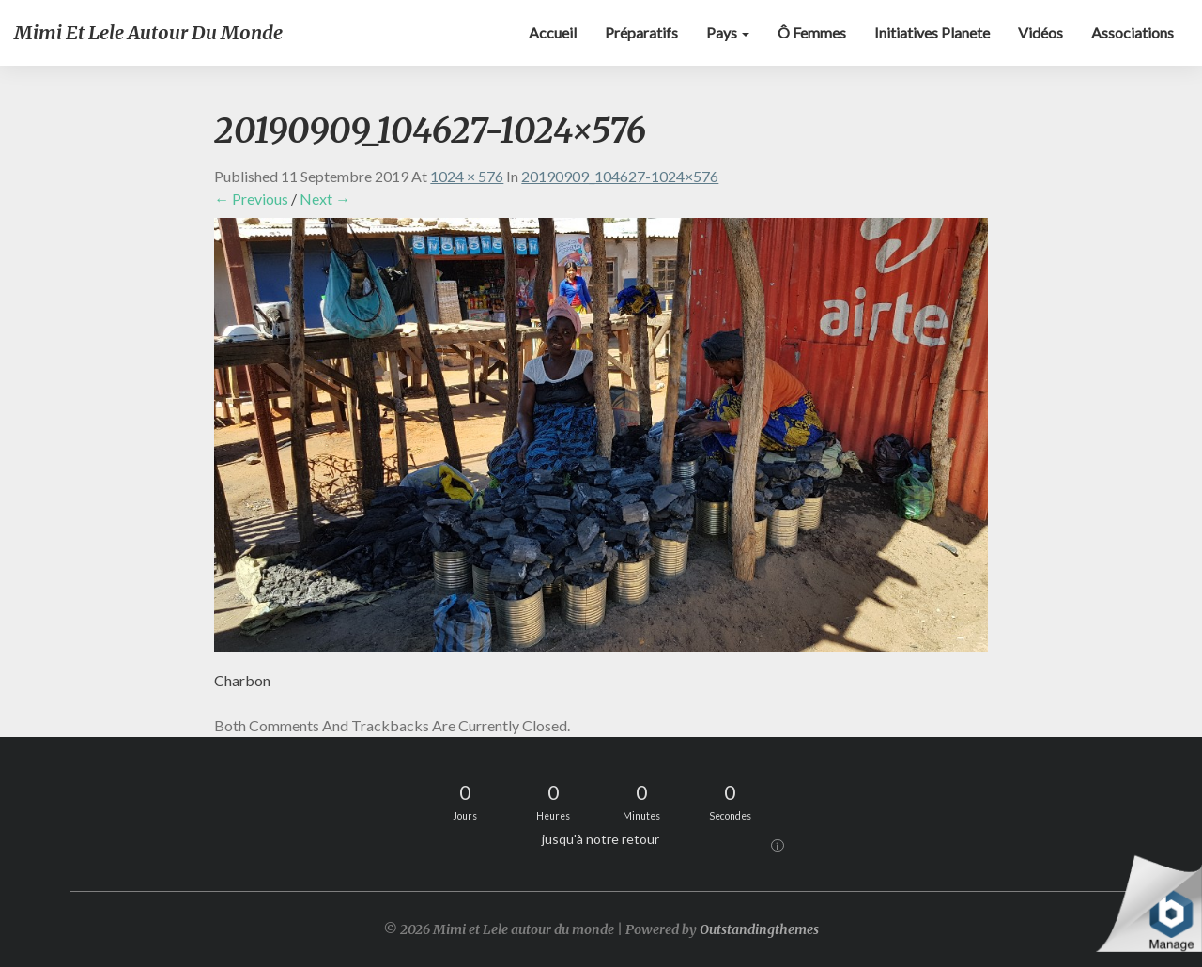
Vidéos (1040, 32)
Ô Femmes (812, 32)
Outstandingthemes (759, 929)
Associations (1132, 32)
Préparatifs (641, 32)
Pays (727, 32)
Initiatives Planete (932, 32)
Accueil (553, 32)
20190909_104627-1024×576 (619, 176)
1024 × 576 (466, 176)
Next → (325, 198)
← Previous (251, 198)
